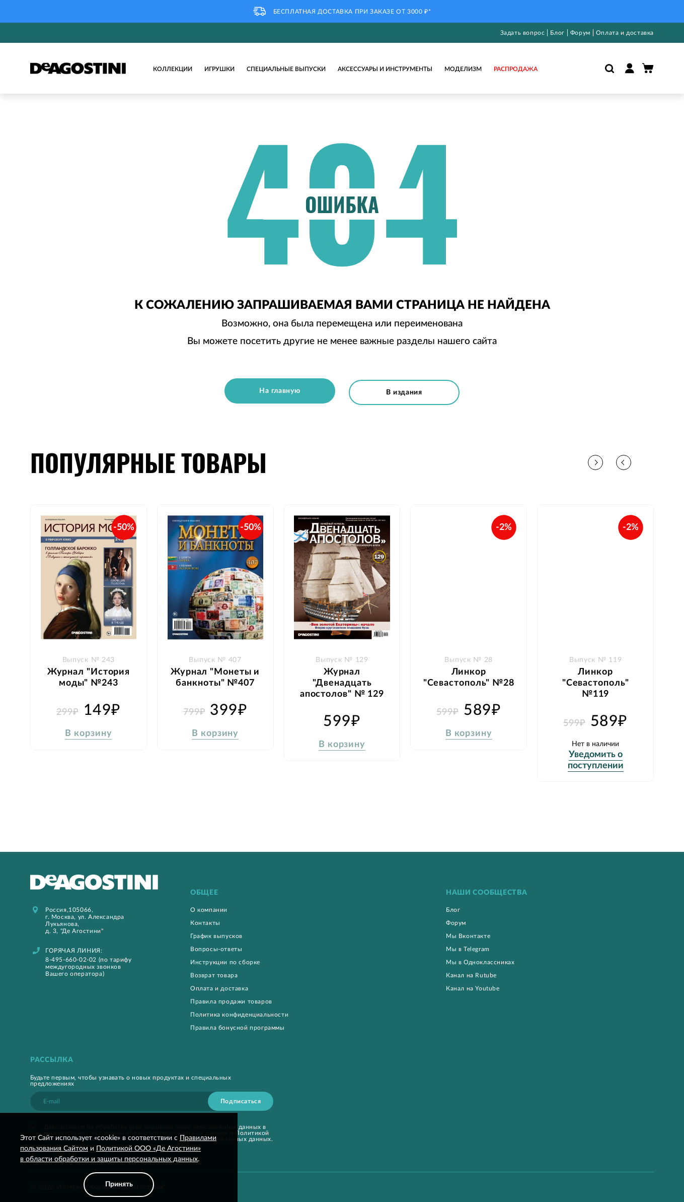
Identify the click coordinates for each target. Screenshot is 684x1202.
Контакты (205, 920)
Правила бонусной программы (237, 1025)
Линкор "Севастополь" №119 (595, 680)
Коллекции (172, 69)
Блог (557, 33)
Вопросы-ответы (216, 947)
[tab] (294, 890)
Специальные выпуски (286, 69)
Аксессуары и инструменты (385, 69)
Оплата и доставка (625, 33)
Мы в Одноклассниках (480, 960)
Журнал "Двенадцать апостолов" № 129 (342, 680)
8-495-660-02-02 (71, 957)
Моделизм (463, 69)
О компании (208, 907)
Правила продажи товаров (231, 999)
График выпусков (216, 933)
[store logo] (78, 68)
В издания (406, 390)
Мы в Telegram (468, 947)
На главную (278, 390)
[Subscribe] (240, 1098)
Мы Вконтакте (468, 933)
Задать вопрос (522, 33)
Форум (580, 33)
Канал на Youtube (473, 986)
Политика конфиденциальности (239, 1012)
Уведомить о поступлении (596, 757)
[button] (646, 460)
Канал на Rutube (471, 973)
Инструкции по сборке (225, 960)
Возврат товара (214, 973)
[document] (118, 1165)
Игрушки (219, 69)
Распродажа (516, 69)
